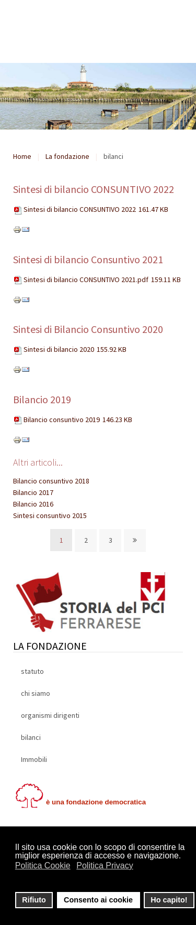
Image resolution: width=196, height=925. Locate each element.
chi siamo (35, 693)
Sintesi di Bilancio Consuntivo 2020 (88, 329)
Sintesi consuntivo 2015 (50, 515)
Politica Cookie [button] (43, 865)
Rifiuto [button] (34, 900)
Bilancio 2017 (33, 492)
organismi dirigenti (50, 715)
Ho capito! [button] (169, 900)
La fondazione (67, 156)
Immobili (34, 759)
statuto (32, 671)
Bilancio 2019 (42, 399)
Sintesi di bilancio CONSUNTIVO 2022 (93, 189)
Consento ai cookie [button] (98, 900)
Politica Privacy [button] (104, 865)
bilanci (31, 737)
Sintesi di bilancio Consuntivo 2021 (88, 259)
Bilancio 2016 (33, 504)
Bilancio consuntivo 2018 (51, 481)
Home (22, 156)
